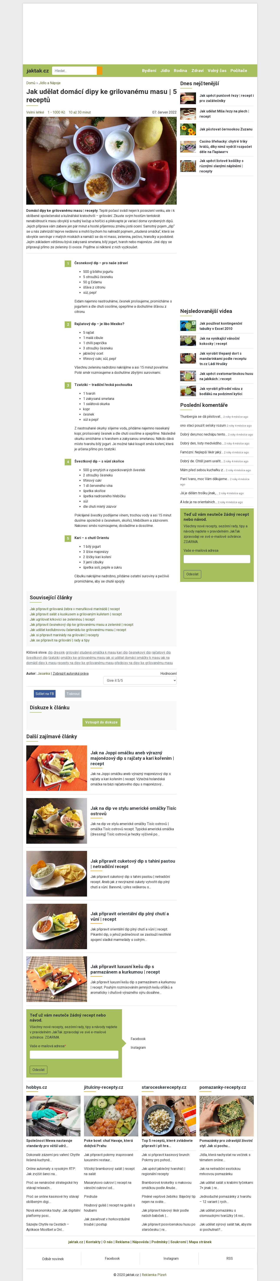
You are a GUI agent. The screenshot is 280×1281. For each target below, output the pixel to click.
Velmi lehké (35, 112)
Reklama (122, 1242)
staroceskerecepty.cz (164, 1087)
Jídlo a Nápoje (50, 83)
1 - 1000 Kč (56, 112)
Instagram (138, 1048)
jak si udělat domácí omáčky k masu (133, 658)
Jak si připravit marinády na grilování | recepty (64, 635)
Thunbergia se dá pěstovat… (201, 416)
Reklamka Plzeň (154, 1275)
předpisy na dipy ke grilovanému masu (144, 663)
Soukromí (178, 1242)
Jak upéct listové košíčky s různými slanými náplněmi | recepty (221, 166)
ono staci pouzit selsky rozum (203, 425)
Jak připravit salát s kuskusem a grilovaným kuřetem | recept (76, 614)
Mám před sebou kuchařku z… (202, 470)
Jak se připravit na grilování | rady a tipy (60, 640)
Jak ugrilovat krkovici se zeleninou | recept (62, 619)
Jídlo (165, 70)
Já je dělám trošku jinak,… (199, 493)
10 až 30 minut (80, 112)
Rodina (180, 70)
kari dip (122, 652)
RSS (229, 1258)
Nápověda (140, 1242)
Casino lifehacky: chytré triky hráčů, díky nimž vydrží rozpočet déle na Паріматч (225, 146)
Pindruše (90, 1196)
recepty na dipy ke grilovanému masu (86, 663)
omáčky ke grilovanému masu (83, 658)
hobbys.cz (36, 1087)
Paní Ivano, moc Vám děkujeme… (204, 479)
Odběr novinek (53, 1259)
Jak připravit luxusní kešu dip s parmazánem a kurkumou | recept (125, 969)
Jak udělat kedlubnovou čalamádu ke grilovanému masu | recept (78, 630)
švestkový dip (37, 658)
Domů (30, 83)
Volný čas (217, 70)
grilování (72, 652)
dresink (59, 652)
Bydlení (149, 70)
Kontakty (93, 1242)
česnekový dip (140, 652)
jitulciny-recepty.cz (103, 1087)
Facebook (138, 1039)
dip (50, 652)
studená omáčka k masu (97, 652)
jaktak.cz (75, 1242)
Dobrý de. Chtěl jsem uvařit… (201, 461)
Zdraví (197, 70)
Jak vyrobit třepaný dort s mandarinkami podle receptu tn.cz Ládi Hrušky (222, 358)
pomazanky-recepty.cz (222, 1087)
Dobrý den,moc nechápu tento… (203, 434)
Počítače (239, 70)
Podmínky (160, 1242)
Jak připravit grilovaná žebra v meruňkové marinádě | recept (75, 609)
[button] (101, 160)
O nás (108, 1242)
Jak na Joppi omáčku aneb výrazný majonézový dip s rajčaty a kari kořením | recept (132, 758)
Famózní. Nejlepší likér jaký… (201, 452)
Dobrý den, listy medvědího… (202, 443)
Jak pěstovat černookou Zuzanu (225, 129)
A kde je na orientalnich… (198, 502)
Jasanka (43, 673)
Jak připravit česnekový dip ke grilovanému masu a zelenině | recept (81, 625)
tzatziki (54, 658)
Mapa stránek (200, 1242)
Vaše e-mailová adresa (47, 1046)
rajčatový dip (161, 652)
